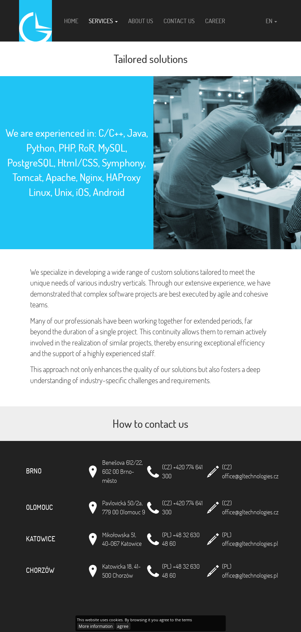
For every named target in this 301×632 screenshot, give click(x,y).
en (271, 21)
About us (140, 21)
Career (215, 21)
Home (71, 21)
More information (96, 626)
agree (123, 626)
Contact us (179, 21)
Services (103, 21)
